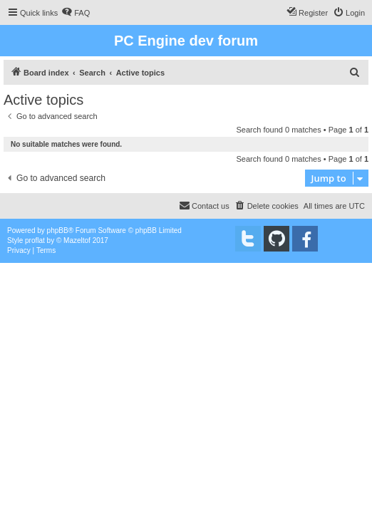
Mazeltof (77, 240)
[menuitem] (75, 12)
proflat (35, 240)
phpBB (57, 230)
